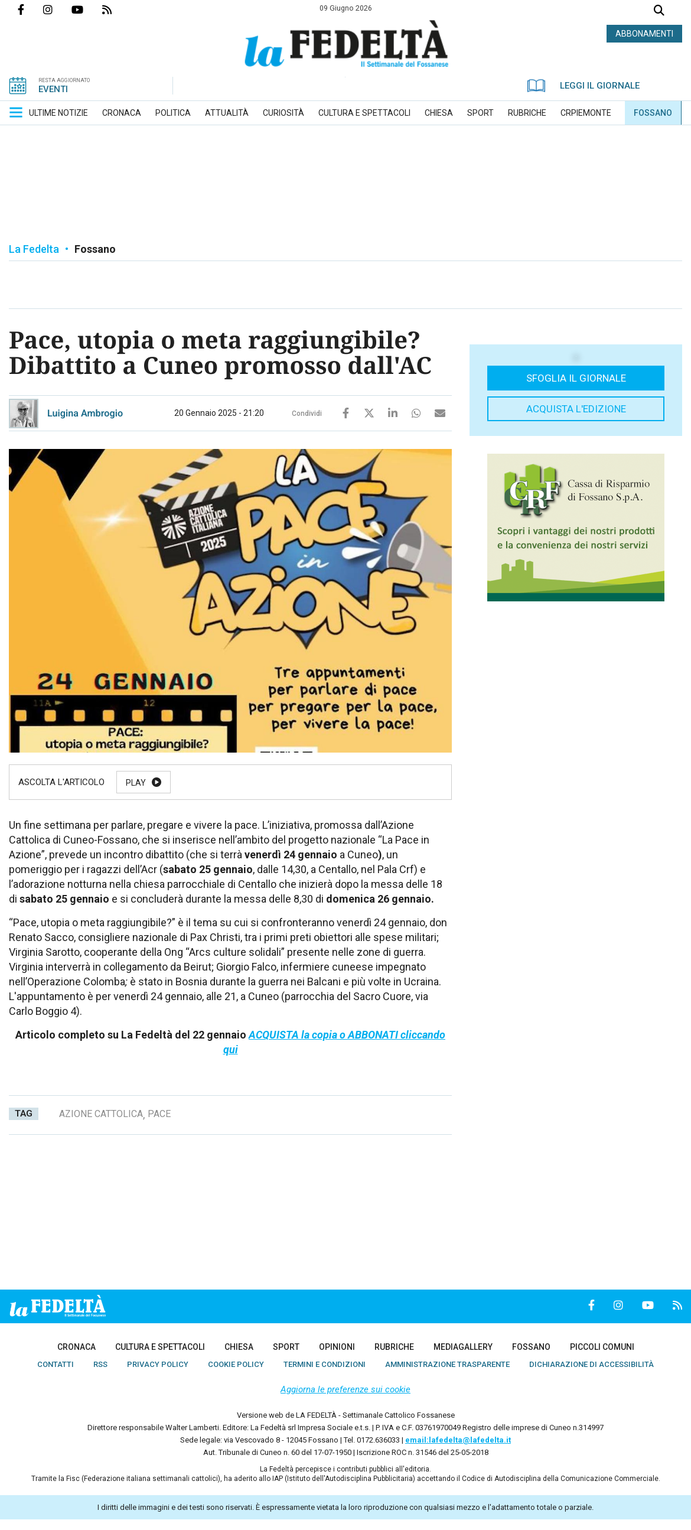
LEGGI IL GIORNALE (583, 86)
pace (159, 1113)
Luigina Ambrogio (85, 413)
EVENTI (53, 89)
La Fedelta (34, 249)
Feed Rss (116, 9)
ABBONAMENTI (644, 33)
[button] (16, 112)
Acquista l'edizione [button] (576, 409)
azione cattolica (101, 1113)
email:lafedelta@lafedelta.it (458, 1439)
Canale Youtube (86, 9)
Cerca (659, 11)
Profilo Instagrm (57, 9)
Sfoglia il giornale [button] (576, 378)
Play (136, 782)
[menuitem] (58, 113)
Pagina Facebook (30, 9)
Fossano (95, 249)
